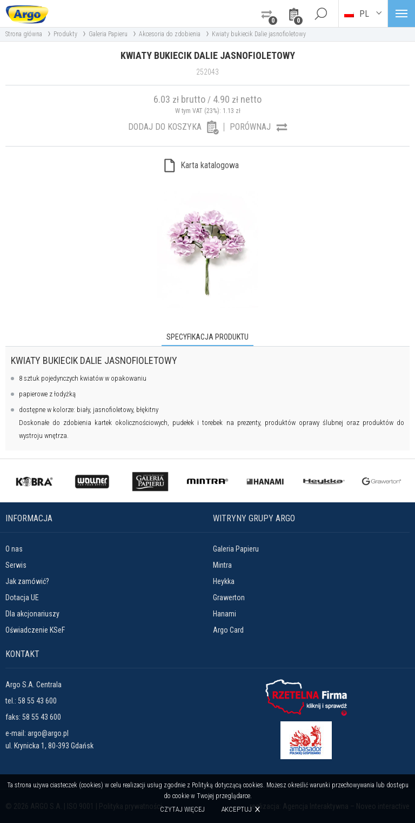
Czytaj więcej (182, 809)
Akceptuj (236, 809)
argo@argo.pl (48, 733)
